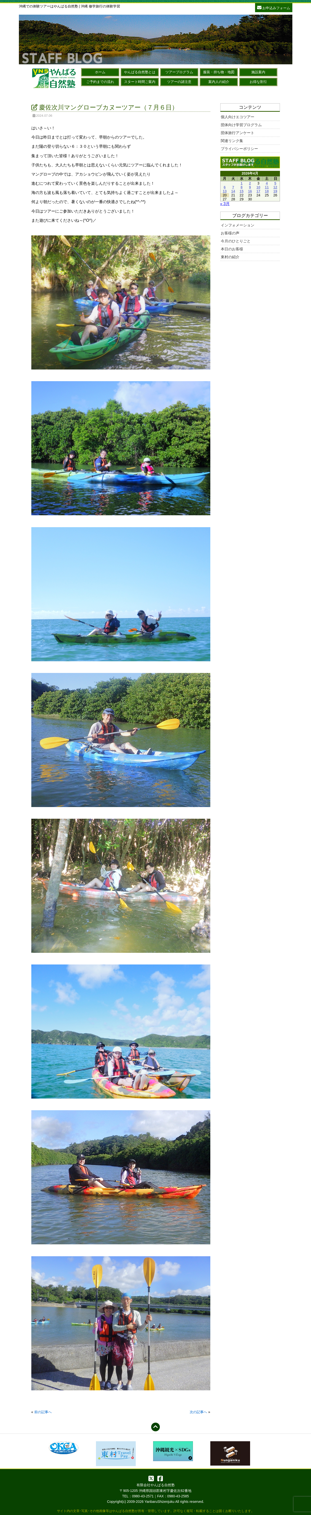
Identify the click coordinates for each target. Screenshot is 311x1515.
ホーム (100, 72)
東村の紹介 (230, 257)
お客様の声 (230, 233)
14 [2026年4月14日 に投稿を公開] (233, 191)
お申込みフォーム (273, 7)
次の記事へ (198, 1412)
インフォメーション (237, 225)
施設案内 (258, 72)
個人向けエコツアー (237, 117)
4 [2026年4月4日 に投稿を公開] (267, 183)
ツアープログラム (179, 72)
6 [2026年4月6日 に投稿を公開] (225, 187)
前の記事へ (43, 1412)
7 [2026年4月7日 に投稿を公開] (233, 187)
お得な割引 (258, 82)
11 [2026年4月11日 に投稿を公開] (267, 187)
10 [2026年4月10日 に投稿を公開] (259, 187)
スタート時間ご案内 (139, 82)
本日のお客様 (232, 249)
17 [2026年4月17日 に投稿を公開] (259, 191)
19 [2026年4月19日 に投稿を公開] (275, 191)
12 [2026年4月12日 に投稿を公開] (275, 187)
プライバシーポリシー (239, 149)
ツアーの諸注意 (179, 82)
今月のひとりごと (236, 241)
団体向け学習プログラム (241, 125)
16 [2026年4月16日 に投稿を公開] (250, 191)
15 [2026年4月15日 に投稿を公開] (242, 191)
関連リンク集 (232, 141)
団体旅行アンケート (237, 133)
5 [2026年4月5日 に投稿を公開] (275, 183)
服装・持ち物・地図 (218, 72)
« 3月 (225, 204)
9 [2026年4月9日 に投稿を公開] (250, 187)
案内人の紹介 (218, 82)
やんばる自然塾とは (139, 72)
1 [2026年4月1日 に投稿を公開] (242, 183)
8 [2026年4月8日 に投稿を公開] (242, 187)
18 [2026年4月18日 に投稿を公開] (267, 191)
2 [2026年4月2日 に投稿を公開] (250, 183)
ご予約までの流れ (100, 82)
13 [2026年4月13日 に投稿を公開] (225, 191)
